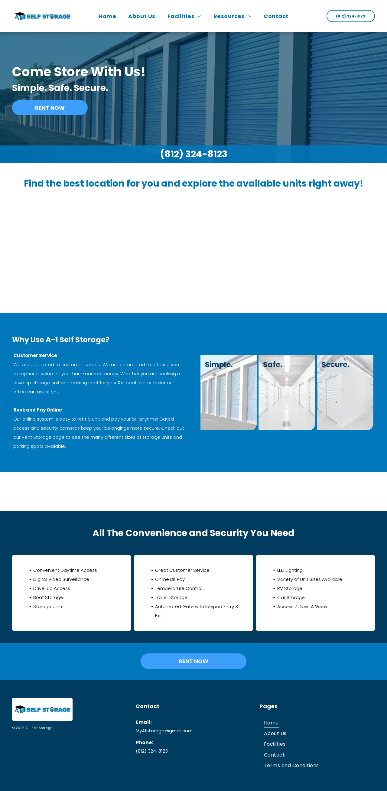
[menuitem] (107, 16)
